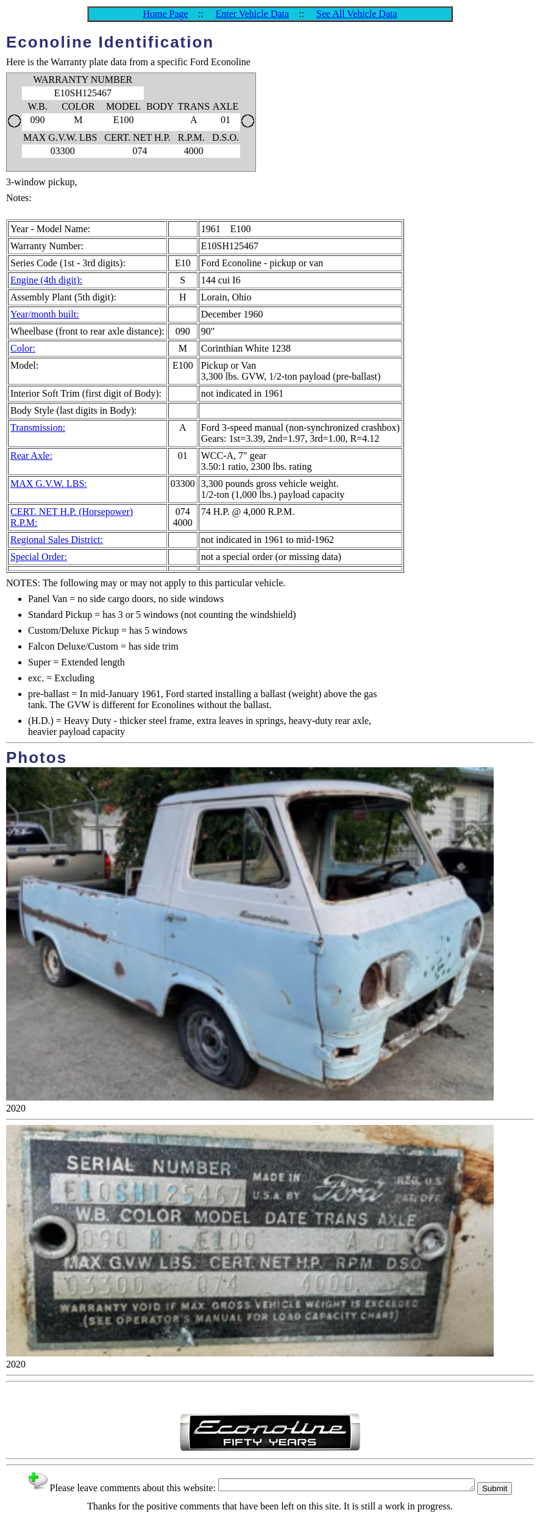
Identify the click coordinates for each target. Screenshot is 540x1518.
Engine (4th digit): (46, 280)
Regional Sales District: (56, 539)
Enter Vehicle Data (253, 14)
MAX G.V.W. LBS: (48, 483)
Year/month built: (44, 314)
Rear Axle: (31, 455)
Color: (22, 348)
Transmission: (37, 427)
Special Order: (38, 557)
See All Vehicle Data (356, 14)
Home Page (165, 14)
